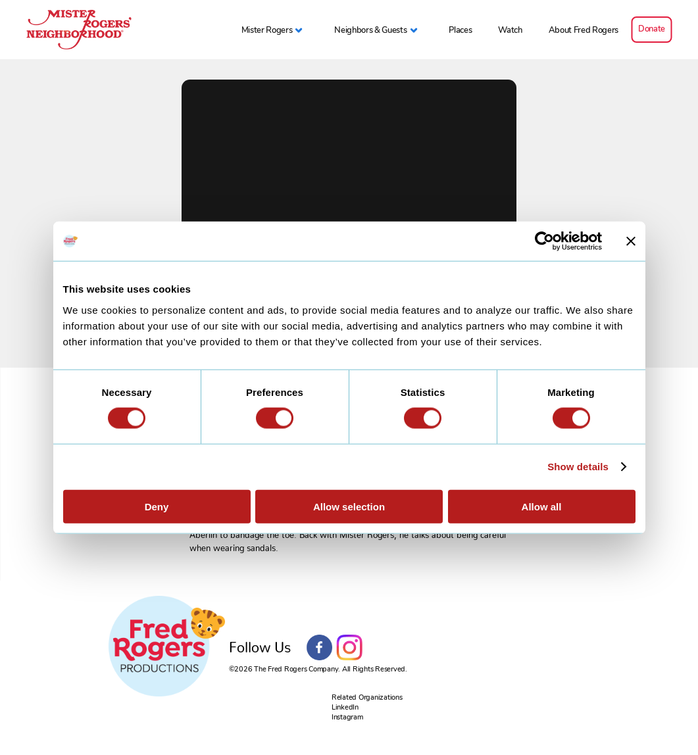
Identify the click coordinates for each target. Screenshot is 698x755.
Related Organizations (367, 697)
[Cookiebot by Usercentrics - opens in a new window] (544, 241)
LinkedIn (345, 707)
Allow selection (349, 506)
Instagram (349, 648)
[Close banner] (631, 241)
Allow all (542, 506)
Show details (578, 466)
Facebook (320, 648)
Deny (157, 506)
